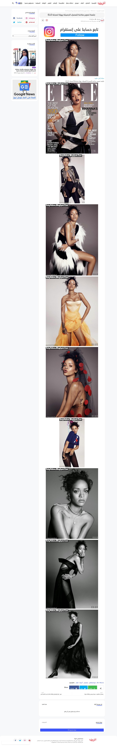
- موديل (77, 3)
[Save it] (46, 20)
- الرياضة (44, 3)
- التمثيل (88, 3)
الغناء (77, 682)
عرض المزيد (44, 704)
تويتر (81, 688)
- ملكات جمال (70, 3)
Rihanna (93, 10)
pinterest (32, 22)
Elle (98, 682)
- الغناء (82, 3)
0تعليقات (44, 722)
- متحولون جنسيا (29, 3)
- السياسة (38, 3)
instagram (32, 18)
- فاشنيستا (62, 3)
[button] (20, 3)
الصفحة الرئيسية (100, 10)
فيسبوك (72, 688)
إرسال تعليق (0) (72, 730)
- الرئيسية (94, 3)
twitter (19, 22)
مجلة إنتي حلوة (99, 78)
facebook (19, 18)
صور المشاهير (92, 682)
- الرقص (50, 3)
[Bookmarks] (17, 3)
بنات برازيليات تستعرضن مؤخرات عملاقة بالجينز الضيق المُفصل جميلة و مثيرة (25, 70)
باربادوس (86, 682)
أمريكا (81, 682)
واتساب (90, 688)
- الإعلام (55, 3)
